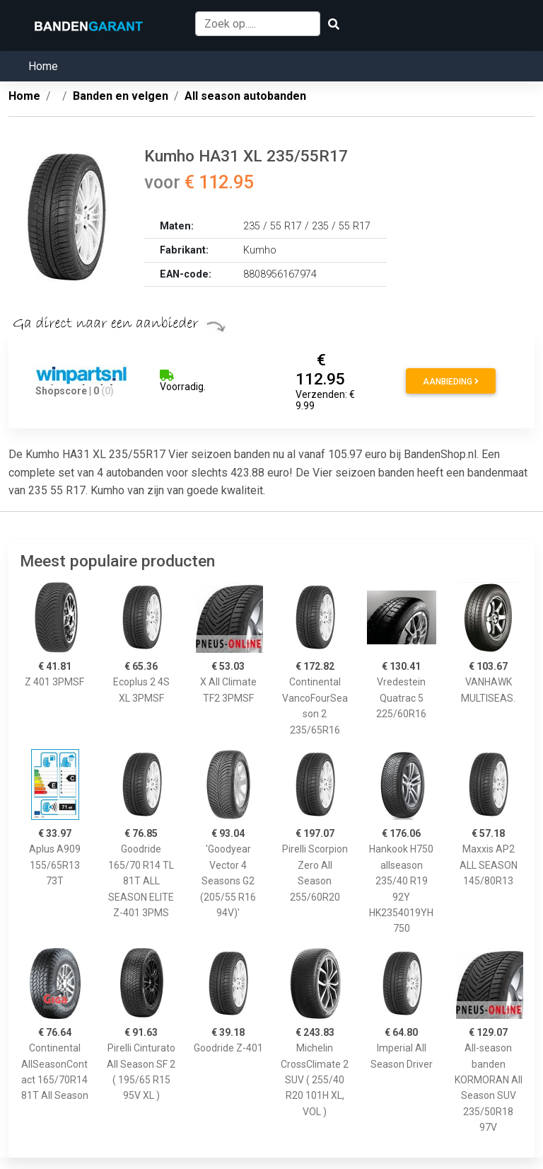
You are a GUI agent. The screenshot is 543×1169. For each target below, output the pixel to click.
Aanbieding (451, 382)
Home (43, 66)
